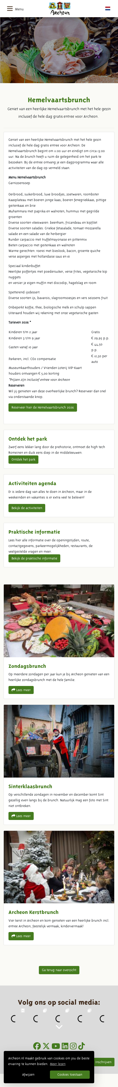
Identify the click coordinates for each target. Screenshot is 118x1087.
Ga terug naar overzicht (59, 970)
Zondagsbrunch (59, 641)
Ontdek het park (23, 459)
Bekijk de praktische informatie (34, 558)
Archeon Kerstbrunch (59, 888)
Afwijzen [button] (28, 1074)
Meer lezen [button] (57, 1064)
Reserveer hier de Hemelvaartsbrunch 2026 (43, 407)
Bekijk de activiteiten (27, 508)
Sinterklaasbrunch (59, 765)
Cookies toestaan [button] (69, 1074)
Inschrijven (103, 1062)
